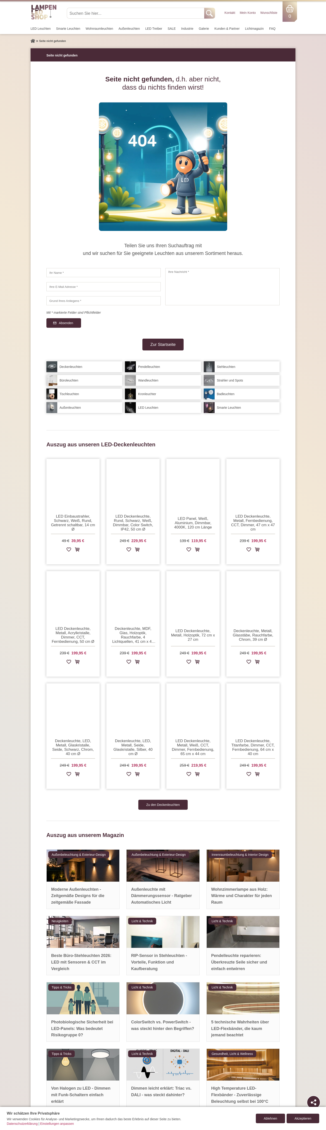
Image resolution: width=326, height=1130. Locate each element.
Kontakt (229, 13)
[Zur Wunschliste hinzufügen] (68, 550)
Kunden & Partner (227, 28)
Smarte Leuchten (68, 28)
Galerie (204, 28)
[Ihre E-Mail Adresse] (103, 286)
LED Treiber (153, 28)
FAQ (272, 28)
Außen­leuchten (129, 28)
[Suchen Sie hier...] (136, 13)
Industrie (187, 28)
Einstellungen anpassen (57, 1123)
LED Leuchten (41, 28)
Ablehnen (270, 1118)
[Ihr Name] (103, 272)
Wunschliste (268, 13)
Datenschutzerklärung (22, 1123)
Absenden (66, 323)
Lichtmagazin (254, 28)
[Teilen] (313, 1102)
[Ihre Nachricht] (222, 286)
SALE (172, 28)
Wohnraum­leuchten (99, 28)
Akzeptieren (303, 1118)
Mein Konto (248, 13)
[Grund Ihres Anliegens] (103, 300)
